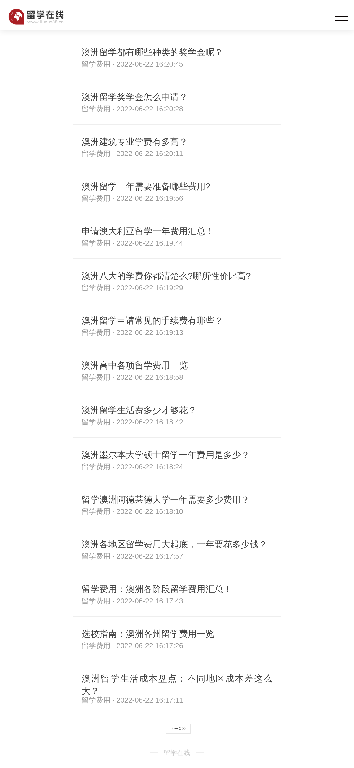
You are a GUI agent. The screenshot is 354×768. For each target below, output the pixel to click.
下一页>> (178, 729)
